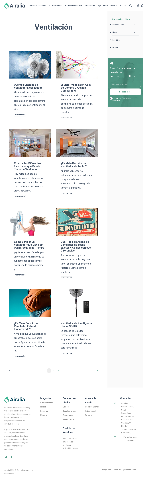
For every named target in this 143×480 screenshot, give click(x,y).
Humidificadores (55, 5)
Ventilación (20, 115)
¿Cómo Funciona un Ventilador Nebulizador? (29, 86)
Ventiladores (90, 5)
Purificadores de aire (73, 5)
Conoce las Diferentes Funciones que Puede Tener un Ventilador (27, 166)
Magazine (45, 398)
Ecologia (44, 411)
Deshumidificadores (38, 5)
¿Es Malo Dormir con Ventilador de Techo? (74, 165)
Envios (66, 407)
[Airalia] (14, 5)
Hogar (43, 407)
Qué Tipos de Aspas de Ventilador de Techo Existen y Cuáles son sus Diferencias (76, 246)
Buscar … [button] (130, 5)
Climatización (46, 403)
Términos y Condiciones (125, 470)
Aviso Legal (90, 411)
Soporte (123, 5)
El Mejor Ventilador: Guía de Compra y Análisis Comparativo (76, 87)
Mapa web (106, 470)
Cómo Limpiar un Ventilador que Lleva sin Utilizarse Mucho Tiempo (29, 244)
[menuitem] (38, 5)
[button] (30, 65)
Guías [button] (114, 5)
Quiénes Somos (92, 407)
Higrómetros (103, 5)
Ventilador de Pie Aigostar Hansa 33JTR (77, 325)
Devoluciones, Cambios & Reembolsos (69, 415)
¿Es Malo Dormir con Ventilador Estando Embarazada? (26, 326)
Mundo (43, 415)
